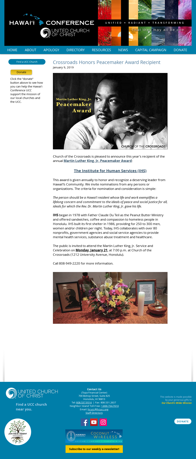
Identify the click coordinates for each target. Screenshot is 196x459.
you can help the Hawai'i (26, 86)
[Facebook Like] (32, 378)
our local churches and (25, 98)
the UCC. (16, 102)
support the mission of (25, 94)
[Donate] (21, 72)
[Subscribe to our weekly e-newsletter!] (94, 449)
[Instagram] (103, 422)
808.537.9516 (84, 402)
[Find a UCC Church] (26, 62)
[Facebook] (84, 422)
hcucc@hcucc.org (98, 409)
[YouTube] (94, 422)
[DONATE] (182, 421)
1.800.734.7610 (110, 406)
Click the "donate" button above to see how (26, 80)
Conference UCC (21, 90)
